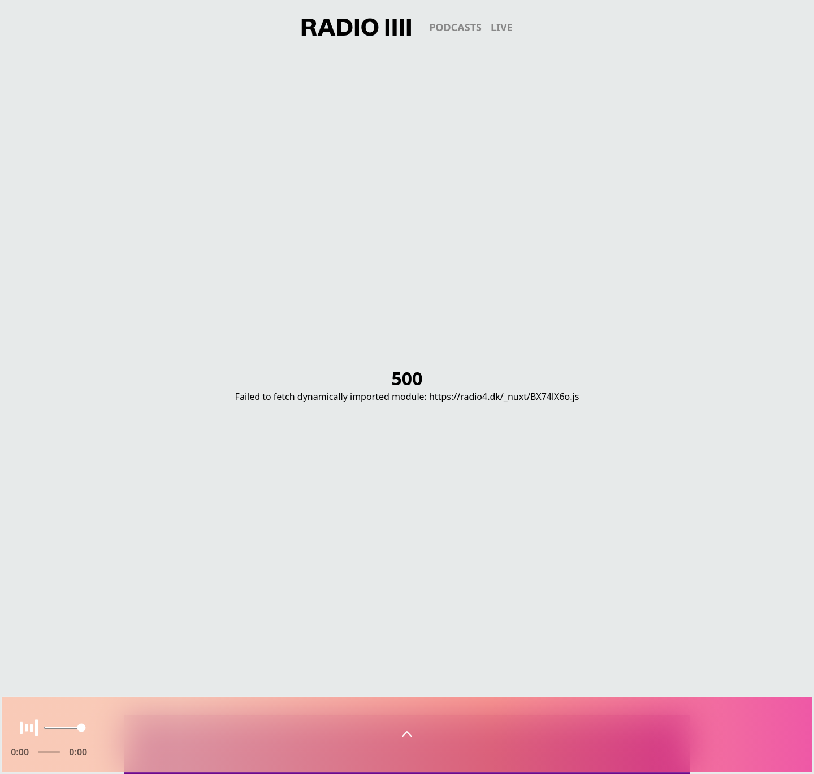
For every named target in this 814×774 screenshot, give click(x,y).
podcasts (455, 27)
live (502, 27)
